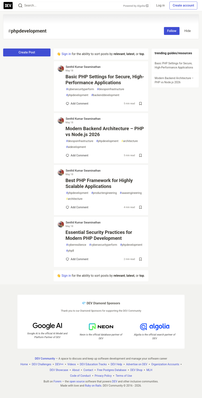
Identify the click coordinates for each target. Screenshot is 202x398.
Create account (183, 5)
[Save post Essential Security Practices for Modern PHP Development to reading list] (140, 259)
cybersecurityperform (80, 89)
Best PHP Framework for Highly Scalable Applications (99, 183)
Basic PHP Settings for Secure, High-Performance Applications (104, 79)
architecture (129, 141)
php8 (70, 251)
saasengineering (131, 193)
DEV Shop (136, 370)
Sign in (66, 54)
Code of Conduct (80, 375)
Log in (160, 5)
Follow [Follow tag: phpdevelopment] (171, 31)
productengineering (104, 193)
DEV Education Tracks (93, 364)
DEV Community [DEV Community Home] (45, 358)
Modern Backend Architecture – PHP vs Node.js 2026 (104, 131)
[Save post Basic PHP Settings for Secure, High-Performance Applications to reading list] (140, 103)
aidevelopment (76, 147)
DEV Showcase (59, 370)
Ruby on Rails (93, 385)
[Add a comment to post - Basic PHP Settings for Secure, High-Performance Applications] (77, 103)
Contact (88, 370)
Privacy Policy (103, 375)
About (75, 370)
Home (24, 364)
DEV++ (59, 364)
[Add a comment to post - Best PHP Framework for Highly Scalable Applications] (77, 207)
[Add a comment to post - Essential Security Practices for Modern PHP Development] (77, 259)
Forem (57, 381)
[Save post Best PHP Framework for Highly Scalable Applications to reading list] (140, 207)
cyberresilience (76, 245)
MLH (149, 370)
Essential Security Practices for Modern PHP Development (98, 235)
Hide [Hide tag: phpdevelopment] (187, 31)
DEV (114, 381)
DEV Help (116, 364)
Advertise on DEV (136, 364)
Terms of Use (124, 375)
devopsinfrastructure (110, 89)
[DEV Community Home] (8, 5)
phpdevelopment (77, 95)
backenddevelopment (105, 95)
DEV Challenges (41, 364)
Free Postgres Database (111, 370)
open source (77, 381)
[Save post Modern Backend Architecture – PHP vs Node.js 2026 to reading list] (140, 155)
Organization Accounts (165, 364)
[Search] (20, 5)
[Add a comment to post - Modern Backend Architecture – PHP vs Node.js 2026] (77, 155)
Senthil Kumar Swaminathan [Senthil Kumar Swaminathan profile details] (83, 66)
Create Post (27, 52)
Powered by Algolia (136, 5)
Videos (71, 364)
